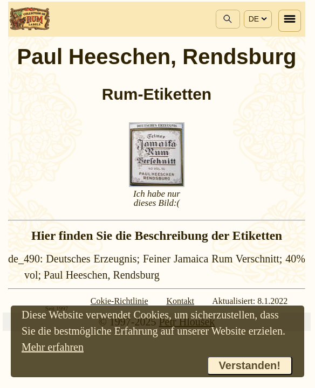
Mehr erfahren (53, 347)
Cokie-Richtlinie (119, 301)
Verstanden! (249, 365)
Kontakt (181, 301)
